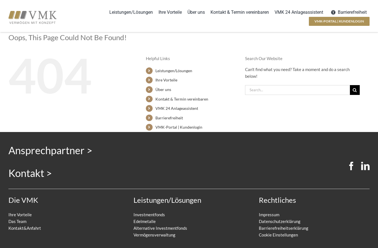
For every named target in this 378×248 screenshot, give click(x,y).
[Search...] (297, 90)
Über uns (163, 89)
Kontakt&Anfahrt (24, 228)
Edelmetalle (144, 221)
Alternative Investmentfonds (160, 228)
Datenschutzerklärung (279, 221)
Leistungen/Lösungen (173, 70)
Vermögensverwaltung (154, 234)
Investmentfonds (149, 214)
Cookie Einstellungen (278, 234)
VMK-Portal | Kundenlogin (178, 127)
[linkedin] (365, 166)
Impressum (269, 214)
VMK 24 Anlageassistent (176, 108)
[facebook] (351, 166)
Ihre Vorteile (166, 80)
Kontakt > (30, 173)
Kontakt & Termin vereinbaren (181, 99)
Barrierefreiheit (169, 117)
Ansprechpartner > (50, 150)
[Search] (355, 90)
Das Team (17, 221)
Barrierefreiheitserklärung (283, 228)
